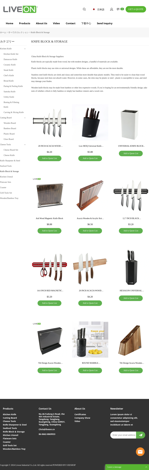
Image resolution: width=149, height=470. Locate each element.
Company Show (82, 417)
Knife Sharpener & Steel (10, 161)
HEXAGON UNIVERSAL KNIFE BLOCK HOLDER (131, 291)
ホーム (3, 32)
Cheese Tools (5, 144)
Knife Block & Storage (40, 32)
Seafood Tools (6, 166)
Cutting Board (6, 118)
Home (9, 23)
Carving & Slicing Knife (14, 112)
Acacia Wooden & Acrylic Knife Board (90, 218)
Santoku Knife (9, 92)
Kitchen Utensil (6, 177)
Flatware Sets (5, 182)
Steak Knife (8, 70)
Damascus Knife (10, 59)
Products (24, 23)
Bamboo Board (10, 128)
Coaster (3, 187)
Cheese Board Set (11, 150)
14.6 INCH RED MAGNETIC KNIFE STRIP (49, 291)
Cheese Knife (9, 155)
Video (56, 23)
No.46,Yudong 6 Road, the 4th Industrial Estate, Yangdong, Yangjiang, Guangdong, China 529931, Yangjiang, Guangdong (52, 419)
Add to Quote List (49, 158)
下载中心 (86, 23)
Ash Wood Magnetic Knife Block (49, 218)
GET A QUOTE (135, 9)
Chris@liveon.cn (47, 429)
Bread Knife (9, 81)
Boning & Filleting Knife (11, 104)
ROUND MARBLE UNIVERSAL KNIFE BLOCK (90, 363)
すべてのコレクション (18, 32)
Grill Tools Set (6, 193)
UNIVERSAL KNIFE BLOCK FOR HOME (130, 146)
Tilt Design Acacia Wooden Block (49, 363)
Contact (70, 23)
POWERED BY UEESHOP (64, 465)
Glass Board (9, 139)
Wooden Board (10, 123)
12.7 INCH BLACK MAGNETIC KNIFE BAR (131, 218)
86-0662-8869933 (47, 434)
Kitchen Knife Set (11, 54)
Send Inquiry (104, 23)
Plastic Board (9, 134)
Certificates (80, 414)
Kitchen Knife (6, 49)
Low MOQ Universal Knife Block (90, 146)
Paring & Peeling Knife (13, 86)
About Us (41, 23)
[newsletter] (140, 435)
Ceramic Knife (10, 65)
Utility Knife (9, 97)
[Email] (123, 435)
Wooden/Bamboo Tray (9, 198)
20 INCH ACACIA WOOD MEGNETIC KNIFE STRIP (49, 146)
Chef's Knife (9, 75)
